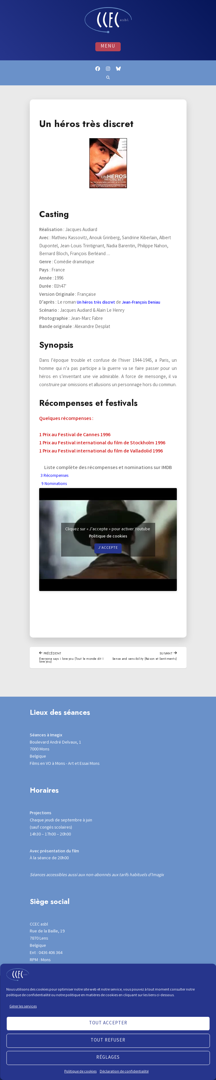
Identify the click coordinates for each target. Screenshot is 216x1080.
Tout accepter (108, 1023)
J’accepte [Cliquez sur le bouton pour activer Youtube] (108, 559)
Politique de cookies (80, 1071)
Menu (108, 47)
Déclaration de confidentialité (124, 1071)
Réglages (108, 1057)
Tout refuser (108, 1040)
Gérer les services (23, 1006)
